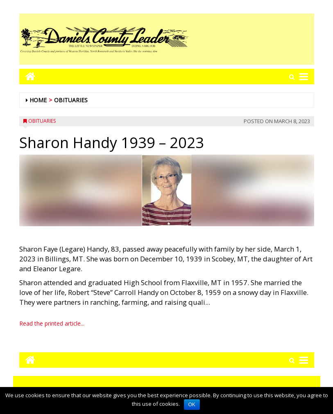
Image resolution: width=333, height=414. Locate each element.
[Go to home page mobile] (27, 76)
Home (38, 100)
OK (191, 404)
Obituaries (71, 100)
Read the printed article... (51, 323)
